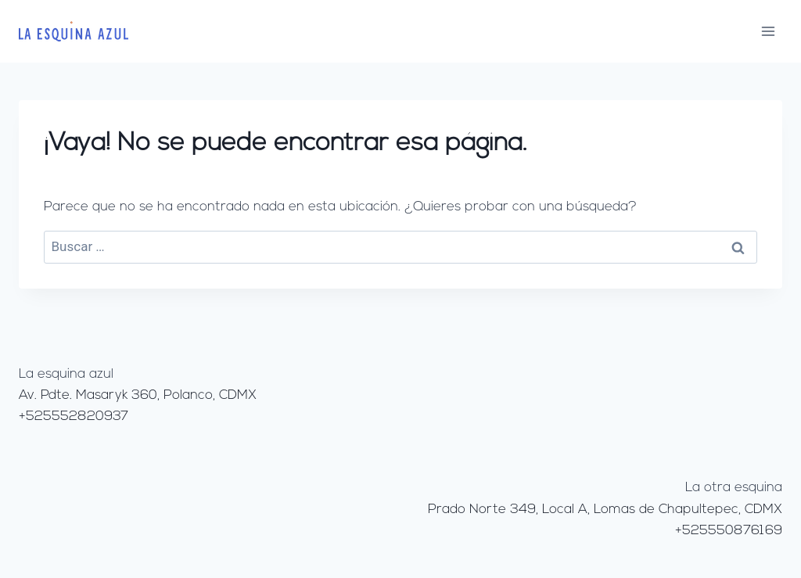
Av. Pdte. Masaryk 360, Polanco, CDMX (138, 395)
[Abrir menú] (767, 31)
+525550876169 (728, 530)
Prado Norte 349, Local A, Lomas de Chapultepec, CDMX (605, 509)
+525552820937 (73, 416)
